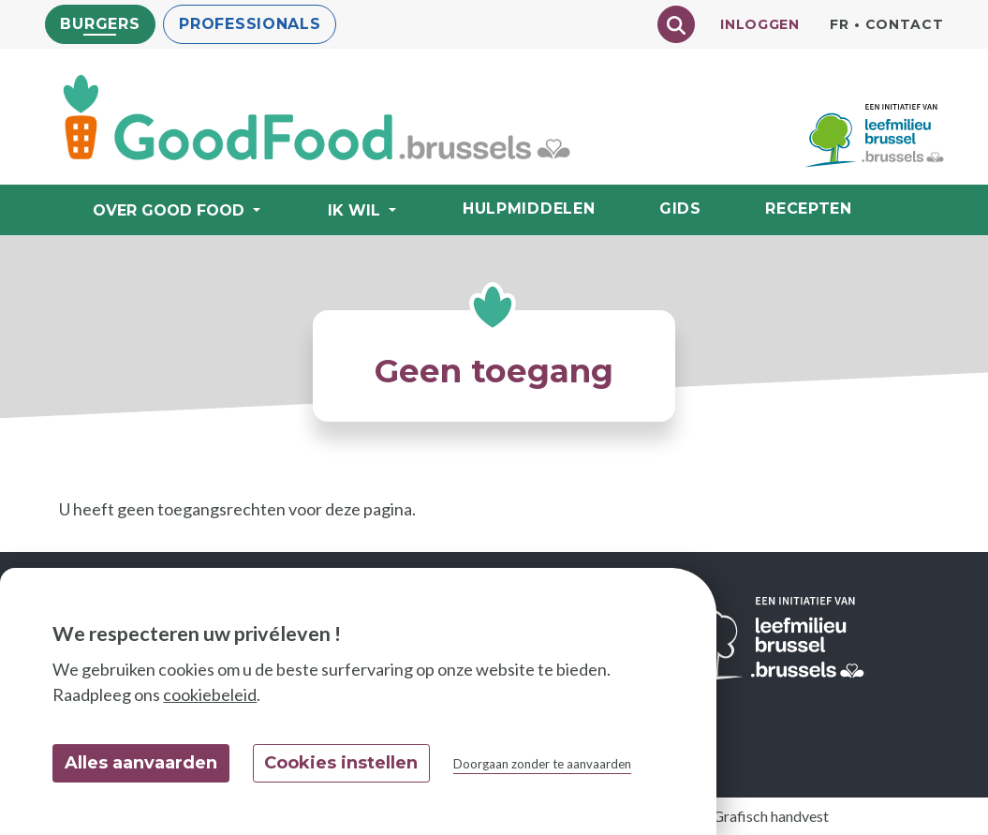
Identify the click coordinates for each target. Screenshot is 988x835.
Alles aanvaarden (141, 763)
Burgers (100, 24)
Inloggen (760, 24)
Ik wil (356, 210)
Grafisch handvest (771, 816)
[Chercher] (676, 24)
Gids (680, 208)
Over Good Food (171, 210)
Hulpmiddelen (529, 208)
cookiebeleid (210, 694)
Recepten (808, 208)
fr (839, 24)
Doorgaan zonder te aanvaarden (542, 763)
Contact (904, 24)
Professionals (249, 24)
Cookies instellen (341, 763)
